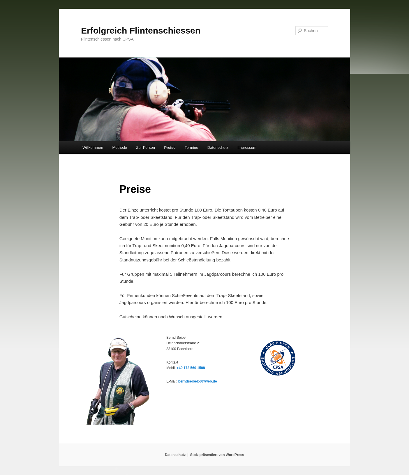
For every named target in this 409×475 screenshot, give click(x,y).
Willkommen (92, 147)
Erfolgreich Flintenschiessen (140, 30)
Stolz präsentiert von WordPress (217, 455)
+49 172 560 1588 (191, 368)
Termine (191, 147)
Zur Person (145, 147)
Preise (169, 147)
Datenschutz (217, 147)
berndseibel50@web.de (197, 381)
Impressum (246, 147)
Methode (119, 147)
